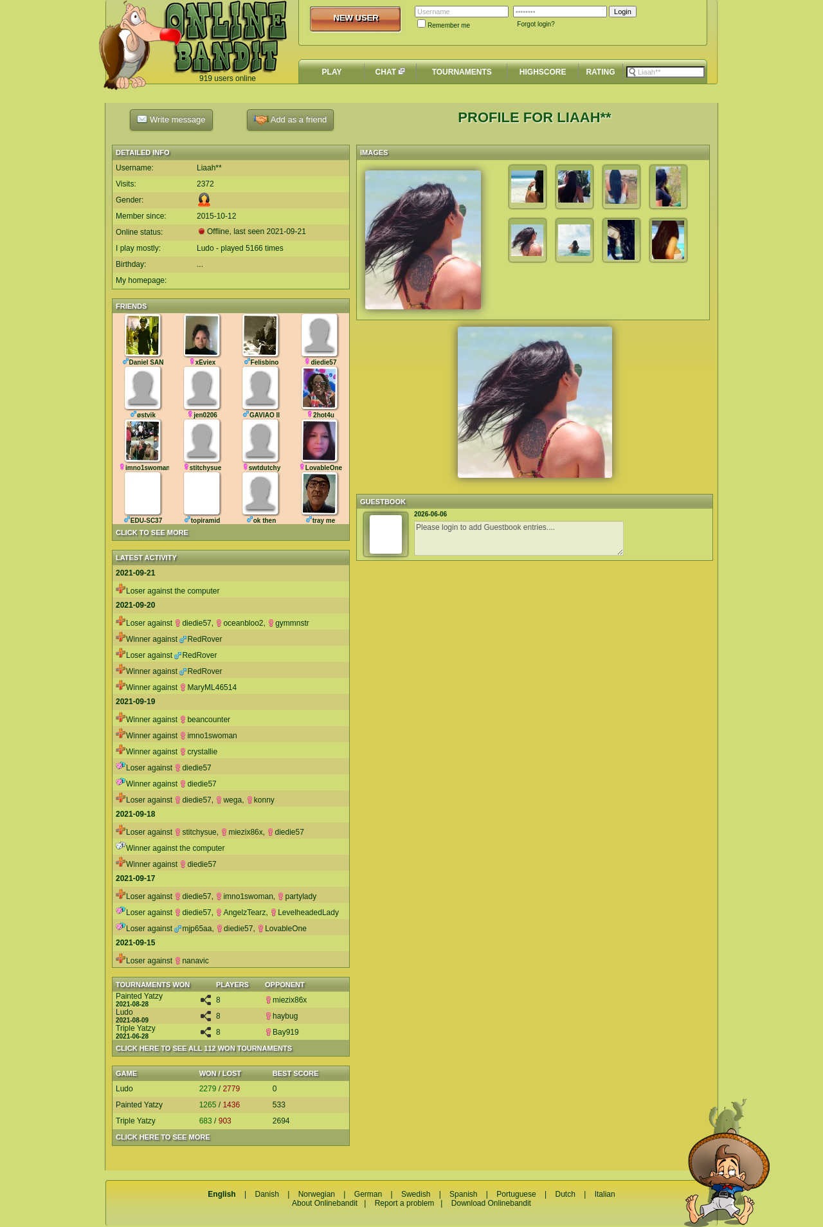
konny (260, 799)
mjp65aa (193, 928)
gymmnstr (288, 623)
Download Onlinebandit (491, 1203)
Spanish (463, 1194)
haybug (281, 1016)
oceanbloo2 (239, 623)
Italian (605, 1194)
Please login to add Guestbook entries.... (519, 538)
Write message (171, 119)
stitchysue (195, 832)
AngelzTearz (240, 912)
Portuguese (516, 1194)
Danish (266, 1194)
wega (228, 799)
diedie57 (192, 623)
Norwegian (316, 1194)
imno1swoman (208, 735)
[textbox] (665, 72)
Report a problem (405, 1203)
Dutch (565, 1194)
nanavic (191, 960)
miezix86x (241, 832)
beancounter (204, 719)
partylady (296, 896)
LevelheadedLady (304, 912)
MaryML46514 (208, 687)
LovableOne (282, 928)
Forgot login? (535, 24)
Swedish (415, 1194)
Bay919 (282, 1032)
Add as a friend (290, 119)
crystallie (198, 751)
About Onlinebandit (324, 1203)
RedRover (200, 639)
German (368, 1194)
